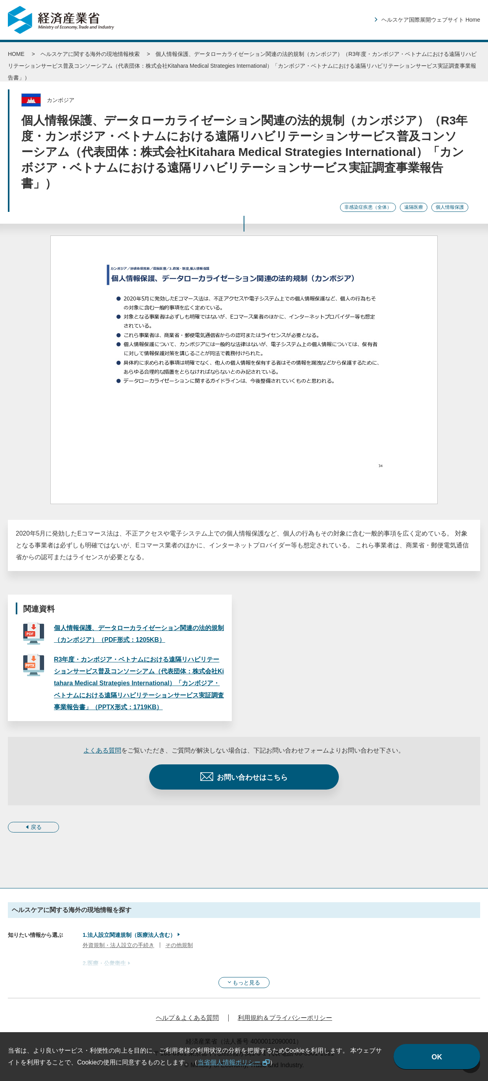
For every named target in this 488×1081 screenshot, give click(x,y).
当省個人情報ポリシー (229, 1062)
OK (437, 1057)
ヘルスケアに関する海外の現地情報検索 (90, 54)
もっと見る (246, 982)
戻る (36, 827)
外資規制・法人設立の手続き (118, 945)
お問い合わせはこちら (252, 777)
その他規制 (179, 945)
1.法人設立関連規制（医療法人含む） (129, 935)
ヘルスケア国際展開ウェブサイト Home (430, 20)
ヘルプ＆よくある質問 (187, 1017)
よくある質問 (102, 750)
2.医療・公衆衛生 (104, 963)
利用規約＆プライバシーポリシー (285, 1017)
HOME (16, 54)
